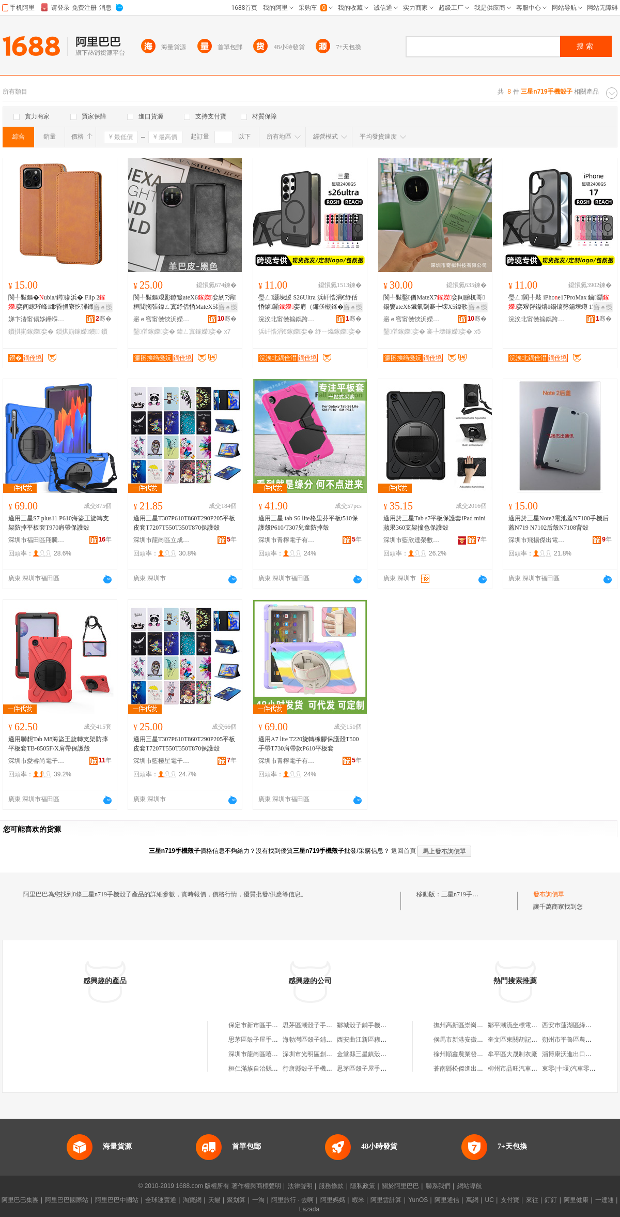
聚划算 (236, 1200)
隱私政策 (362, 1186)
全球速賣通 (160, 1200)
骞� (104, 318)
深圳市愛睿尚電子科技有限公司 (36, 760)
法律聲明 (300, 1186)
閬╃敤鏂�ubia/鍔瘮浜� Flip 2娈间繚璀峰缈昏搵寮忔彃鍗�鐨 (57, 302)
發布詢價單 (548, 894)
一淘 (258, 1200)
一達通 (604, 1200)
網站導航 (469, 1186)
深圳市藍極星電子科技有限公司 (161, 760)
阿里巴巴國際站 (66, 1200)
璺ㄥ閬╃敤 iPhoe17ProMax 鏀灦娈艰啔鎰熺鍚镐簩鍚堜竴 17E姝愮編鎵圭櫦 (559, 302)
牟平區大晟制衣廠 (512, 1054)
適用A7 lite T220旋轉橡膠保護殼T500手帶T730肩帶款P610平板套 (308, 743)
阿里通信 (447, 1200)
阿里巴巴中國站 (116, 1200)
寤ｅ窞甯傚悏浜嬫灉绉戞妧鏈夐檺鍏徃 (161, 319)
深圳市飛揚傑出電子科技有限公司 (536, 540)
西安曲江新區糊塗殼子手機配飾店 (383, 1039)
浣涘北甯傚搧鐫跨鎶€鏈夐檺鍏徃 (286, 319)
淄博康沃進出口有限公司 (576, 1054)
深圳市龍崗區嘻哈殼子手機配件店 (274, 1054)
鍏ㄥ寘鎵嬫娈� (199, 331)
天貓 (214, 1200)
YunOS (418, 1200)
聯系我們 (438, 1186)
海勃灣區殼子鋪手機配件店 (320, 1039)
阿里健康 (576, 1200)
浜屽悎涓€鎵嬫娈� (286, 331)
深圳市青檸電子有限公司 (286, 540)
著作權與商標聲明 (256, 1186)
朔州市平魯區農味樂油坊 (576, 1039)
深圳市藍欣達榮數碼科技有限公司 (411, 540)
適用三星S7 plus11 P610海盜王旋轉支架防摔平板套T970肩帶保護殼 (58, 523)
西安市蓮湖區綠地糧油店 (576, 1025)
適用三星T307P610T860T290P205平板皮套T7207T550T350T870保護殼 (184, 523)
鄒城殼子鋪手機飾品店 (368, 1025)
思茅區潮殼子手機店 (310, 1025)
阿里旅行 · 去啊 (292, 1200)
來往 (532, 1200)
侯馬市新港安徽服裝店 (464, 1039)
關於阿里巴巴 (400, 1186)
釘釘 (551, 1200)
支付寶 (510, 1200)
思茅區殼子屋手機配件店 (262, 1039)
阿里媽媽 (332, 1200)
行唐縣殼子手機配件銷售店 (320, 1068)
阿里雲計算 (385, 1200)
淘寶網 (192, 1200)
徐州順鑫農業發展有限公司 (470, 1054)
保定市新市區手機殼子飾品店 (268, 1025)
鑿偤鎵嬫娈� (154, 331)
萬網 (472, 1200)
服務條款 (331, 1186)
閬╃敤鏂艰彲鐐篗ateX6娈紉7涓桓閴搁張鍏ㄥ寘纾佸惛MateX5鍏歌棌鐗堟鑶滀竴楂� (184, 302)
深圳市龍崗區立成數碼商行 (161, 540)
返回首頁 (403, 850)
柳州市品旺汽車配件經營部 (525, 1068)
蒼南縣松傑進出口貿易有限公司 (476, 1068)
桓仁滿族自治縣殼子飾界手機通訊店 (278, 1068)
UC (489, 1200)
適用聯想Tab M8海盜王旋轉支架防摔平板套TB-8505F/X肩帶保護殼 (58, 743)
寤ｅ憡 (103, 307)
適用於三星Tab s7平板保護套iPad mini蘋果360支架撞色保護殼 (434, 523)
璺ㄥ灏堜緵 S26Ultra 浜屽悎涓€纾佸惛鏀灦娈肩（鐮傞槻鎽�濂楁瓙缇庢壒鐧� (308, 302)
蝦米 (358, 1200)
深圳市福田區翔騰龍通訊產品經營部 (36, 540)
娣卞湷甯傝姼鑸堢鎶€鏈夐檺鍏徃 (36, 319)
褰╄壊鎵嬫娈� (449, 331)
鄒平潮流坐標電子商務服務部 (528, 1025)
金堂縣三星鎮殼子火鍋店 (371, 1054)
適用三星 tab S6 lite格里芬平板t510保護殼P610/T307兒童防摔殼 (308, 523)
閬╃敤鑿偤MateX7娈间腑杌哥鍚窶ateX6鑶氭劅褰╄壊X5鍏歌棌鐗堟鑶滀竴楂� (434, 302)
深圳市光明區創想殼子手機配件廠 (329, 1054)
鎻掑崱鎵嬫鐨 (78, 331)
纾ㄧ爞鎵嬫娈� (338, 331)
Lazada (309, 1209)
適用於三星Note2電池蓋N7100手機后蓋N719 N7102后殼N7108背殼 (558, 523)
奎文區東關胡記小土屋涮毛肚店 (531, 1039)
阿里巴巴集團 (20, 1200)
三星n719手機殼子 (466, 894)
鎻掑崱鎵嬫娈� (31, 331)
